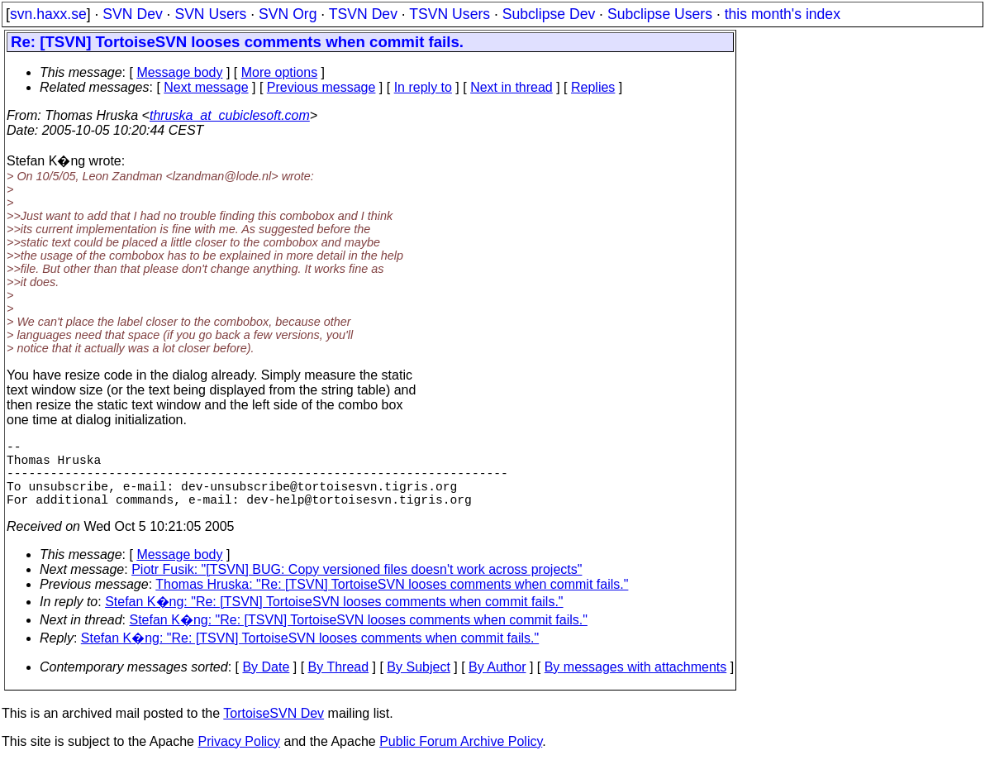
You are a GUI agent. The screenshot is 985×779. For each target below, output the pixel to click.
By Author (497, 683)
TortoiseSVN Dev (273, 730)
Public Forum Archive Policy (460, 758)
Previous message (321, 87)
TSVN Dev (363, 14)
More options (279, 72)
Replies (593, 87)
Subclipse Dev (548, 14)
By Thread (338, 683)
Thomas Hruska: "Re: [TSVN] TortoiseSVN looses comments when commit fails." (391, 601)
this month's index (782, 14)
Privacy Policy (238, 758)
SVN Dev (132, 14)
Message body (179, 72)
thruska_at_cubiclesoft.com (230, 115)
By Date (265, 683)
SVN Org (287, 14)
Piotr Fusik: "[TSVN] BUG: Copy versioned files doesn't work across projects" (356, 586)
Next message (206, 87)
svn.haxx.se (48, 14)
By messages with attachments (636, 683)
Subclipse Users (659, 14)
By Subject (418, 683)
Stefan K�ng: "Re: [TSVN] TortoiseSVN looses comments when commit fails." (334, 618)
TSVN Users (449, 14)
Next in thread (511, 87)
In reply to (423, 87)
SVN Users (210, 14)
